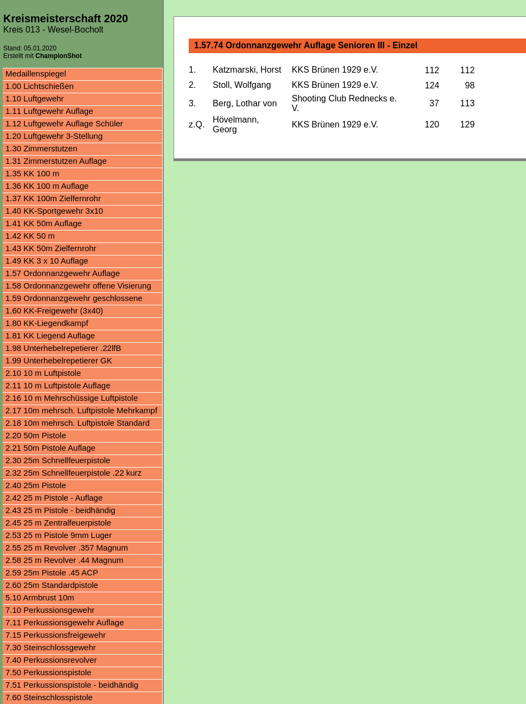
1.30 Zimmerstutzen (41, 148)
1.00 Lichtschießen (39, 86)
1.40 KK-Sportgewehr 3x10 (54, 210)
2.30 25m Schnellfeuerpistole (57, 460)
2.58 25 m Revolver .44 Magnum (64, 560)
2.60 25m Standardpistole (51, 585)
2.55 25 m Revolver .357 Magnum (66, 547)
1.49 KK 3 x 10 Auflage (46, 260)
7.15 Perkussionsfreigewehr (55, 634)
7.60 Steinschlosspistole (49, 697)
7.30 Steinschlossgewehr (50, 647)
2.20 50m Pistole (35, 435)
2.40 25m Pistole (35, 485)
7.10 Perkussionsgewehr (49, 610)
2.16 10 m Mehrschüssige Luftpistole (71, 397)
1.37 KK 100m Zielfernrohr (53, 198)
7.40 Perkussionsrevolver (51, 659)
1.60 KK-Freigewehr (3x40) (54, 310)
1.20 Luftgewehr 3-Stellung (53, 135)
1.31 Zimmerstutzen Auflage (56, 160)
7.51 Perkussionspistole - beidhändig (71, 684)
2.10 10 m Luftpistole (43, 372)
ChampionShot (58, 56)
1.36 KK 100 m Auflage (46, 185)
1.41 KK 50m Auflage (43, 223)
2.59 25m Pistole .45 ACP (51, 572)
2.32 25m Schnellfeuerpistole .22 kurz (73, 472)
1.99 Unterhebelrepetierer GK (58, 360)
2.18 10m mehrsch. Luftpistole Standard (77, 422)
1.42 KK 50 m (30, 235)
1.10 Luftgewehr (34, 98)
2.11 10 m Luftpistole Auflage (57, 385)
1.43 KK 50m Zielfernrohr (51, 248)
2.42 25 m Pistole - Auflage (53, 497)
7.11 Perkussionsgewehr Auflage (64, 622)
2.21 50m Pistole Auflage (50, 447)
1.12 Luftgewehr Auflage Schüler (64, 123)
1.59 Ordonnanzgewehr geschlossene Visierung (74, 299)
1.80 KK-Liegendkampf (46, 323)
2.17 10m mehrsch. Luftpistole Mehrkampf (81, 410)
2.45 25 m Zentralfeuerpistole (58, 522)
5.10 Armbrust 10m (39, 597)
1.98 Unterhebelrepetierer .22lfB (63, 348)
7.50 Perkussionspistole (48, 672)
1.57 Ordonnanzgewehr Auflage (62, 273)
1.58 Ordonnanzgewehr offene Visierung (78, 285)
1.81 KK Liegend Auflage (50, 335)
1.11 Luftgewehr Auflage (49, 111)
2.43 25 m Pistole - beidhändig (60, 510)
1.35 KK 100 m (32, 173)
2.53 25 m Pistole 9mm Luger (58, 535)
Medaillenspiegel (35, 73)
